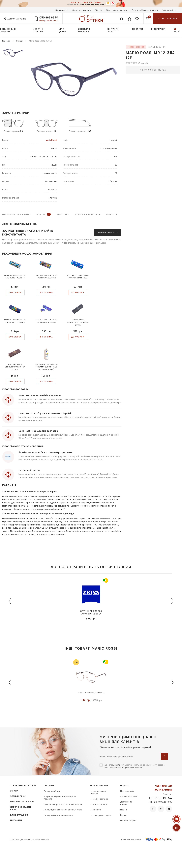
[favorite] (136, 18)
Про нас (124, 785)
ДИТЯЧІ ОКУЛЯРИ (19, 814)
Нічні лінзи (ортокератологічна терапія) (63, 804)
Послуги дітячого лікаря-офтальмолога (63, 809)
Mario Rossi (51, 140)
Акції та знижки (99, 785)
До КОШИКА (15, 292)
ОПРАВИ (14, 790)
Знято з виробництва (152, 70)
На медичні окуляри (99, 799)
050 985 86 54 (48, 17)
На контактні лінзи (98, 804)
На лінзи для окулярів (100, 815)
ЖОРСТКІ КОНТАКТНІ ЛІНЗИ (20, 808)
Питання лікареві (128, 820)
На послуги (95, 809)
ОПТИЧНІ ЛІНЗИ (18, 796)
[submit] (164, 756)
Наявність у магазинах (16, 214)
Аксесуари (62, 214)
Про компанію (61, 10)
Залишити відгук (108, 232)
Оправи (19, 41)
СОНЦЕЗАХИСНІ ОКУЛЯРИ (23, 785)
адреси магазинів (16, 18)
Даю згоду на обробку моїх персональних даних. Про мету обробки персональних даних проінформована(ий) (135, 766)
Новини (123, 809)
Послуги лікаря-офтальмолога (59, 815)
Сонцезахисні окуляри (8, 30)
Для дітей (62, 30)
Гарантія (111, 214)
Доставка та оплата (81, 10)
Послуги (137, 29)
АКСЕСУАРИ (16, 820)
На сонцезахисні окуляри (98, 792)
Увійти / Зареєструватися (146, 10)
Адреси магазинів (128, 796)
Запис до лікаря (167, 18)
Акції (177, 31)
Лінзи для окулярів (84, 30)
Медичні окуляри (38, 30)
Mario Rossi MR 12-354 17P (40, 41)
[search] (121, 18)
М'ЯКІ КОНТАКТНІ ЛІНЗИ (22, 801)
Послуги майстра (52, 791)
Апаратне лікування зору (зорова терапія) (60, 797)
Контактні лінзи (113, 30)
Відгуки (98, 10)
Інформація (158, 29)
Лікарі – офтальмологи (116, 10)
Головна (6, 41)
